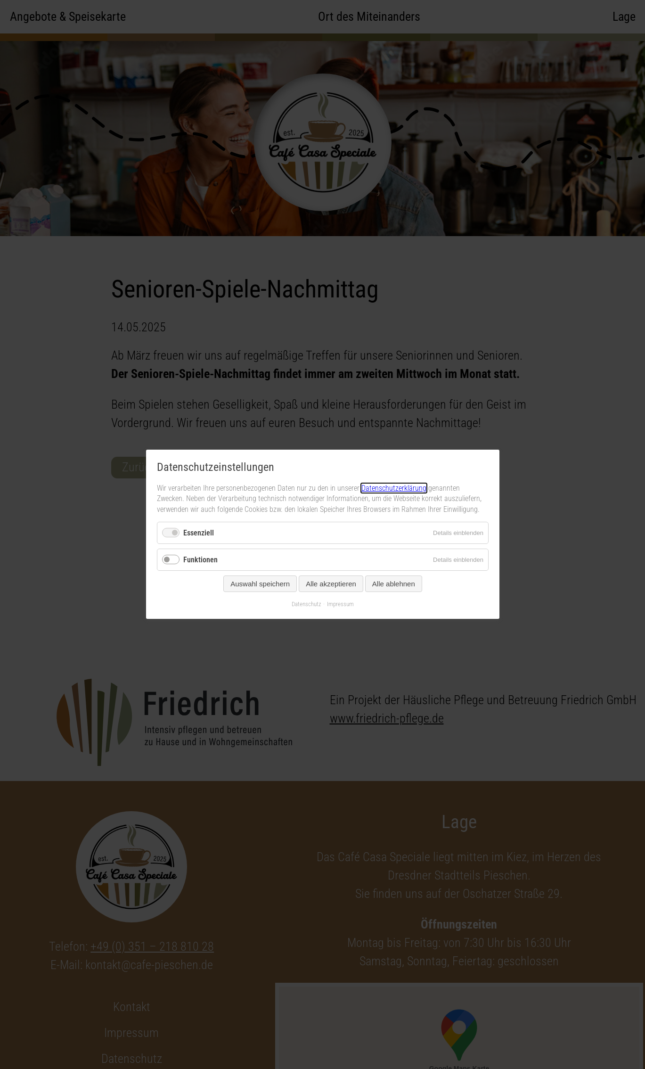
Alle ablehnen (393, 584)
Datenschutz (306, 604)
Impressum (340, 604)
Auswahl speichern (260, 584)
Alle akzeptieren (331, 584)
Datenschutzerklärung (393, 488)
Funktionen (200, 560)
